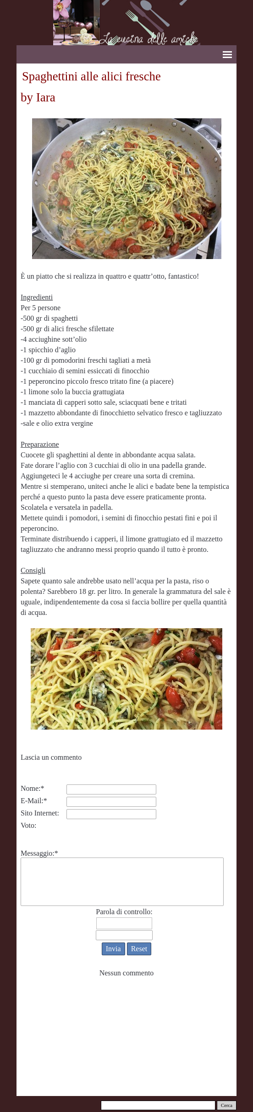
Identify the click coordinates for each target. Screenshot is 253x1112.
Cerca (226, 1105)
